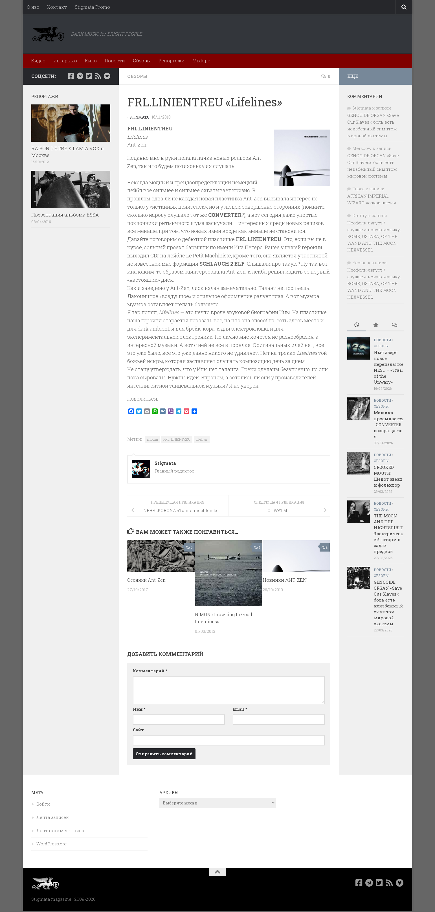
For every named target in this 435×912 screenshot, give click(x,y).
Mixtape (201, 61)
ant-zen (152, 439)
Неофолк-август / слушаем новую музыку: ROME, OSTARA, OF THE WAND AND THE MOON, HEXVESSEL (374, 236)
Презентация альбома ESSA (65, 214)
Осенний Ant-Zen (147, 580)
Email (240, 709)
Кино (91, 61)
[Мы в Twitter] (88, 76)
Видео (38, 61)
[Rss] (98, 76)
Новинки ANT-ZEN (285, 580)
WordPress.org (51, 844)
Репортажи (171, 61)
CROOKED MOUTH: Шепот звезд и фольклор (388, 476)
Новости (115, 61)
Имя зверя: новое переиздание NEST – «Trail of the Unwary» (388, 367)
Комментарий (150, 670)
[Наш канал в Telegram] (79, 76)
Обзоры (142, 61)
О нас (33, 7)
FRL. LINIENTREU (176, 439)
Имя (139, 709)
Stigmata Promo (92, 7)
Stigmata (139, 117)
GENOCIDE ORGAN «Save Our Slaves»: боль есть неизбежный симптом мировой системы (388, 602)
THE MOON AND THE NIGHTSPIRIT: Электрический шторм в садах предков (388, 533)
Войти (43, 804)
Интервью (65, 61)
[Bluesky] (107, 76)
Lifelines (202, 439)
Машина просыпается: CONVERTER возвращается (389, 424)
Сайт (138, 729)
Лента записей (52, 817)
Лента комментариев (60, 830)
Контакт (57, 7)
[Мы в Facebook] (70, 76)
